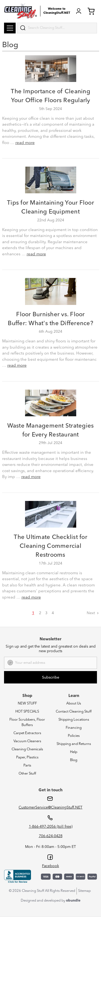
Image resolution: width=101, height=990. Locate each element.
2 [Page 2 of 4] (40, 613)
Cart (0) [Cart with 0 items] (91, 11)
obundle (73, 900)
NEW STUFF (27, 703)
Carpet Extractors (27, 733)
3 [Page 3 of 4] (46, 613)
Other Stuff (27, 773)
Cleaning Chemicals (27, 749)
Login (78, 11)
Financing (74, 728)
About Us (73, 703)
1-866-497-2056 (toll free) (50, 827)
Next (93, 613)
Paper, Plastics (27, 757)
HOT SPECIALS (27, 711)
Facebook (50, 866)
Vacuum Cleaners (27, 741)
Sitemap (84, 891)
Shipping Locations (73, 719)
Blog (73, 760)
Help (73, 752)
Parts (27, 765)
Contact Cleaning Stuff (74, 711)
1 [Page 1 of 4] (33, 613)
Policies (74, 736)
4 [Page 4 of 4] (53, 613)
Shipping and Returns (74, 744)
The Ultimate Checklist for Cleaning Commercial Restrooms (50, 546)
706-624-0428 (50, 836)
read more (25, 143)
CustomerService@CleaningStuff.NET (50, 807)
